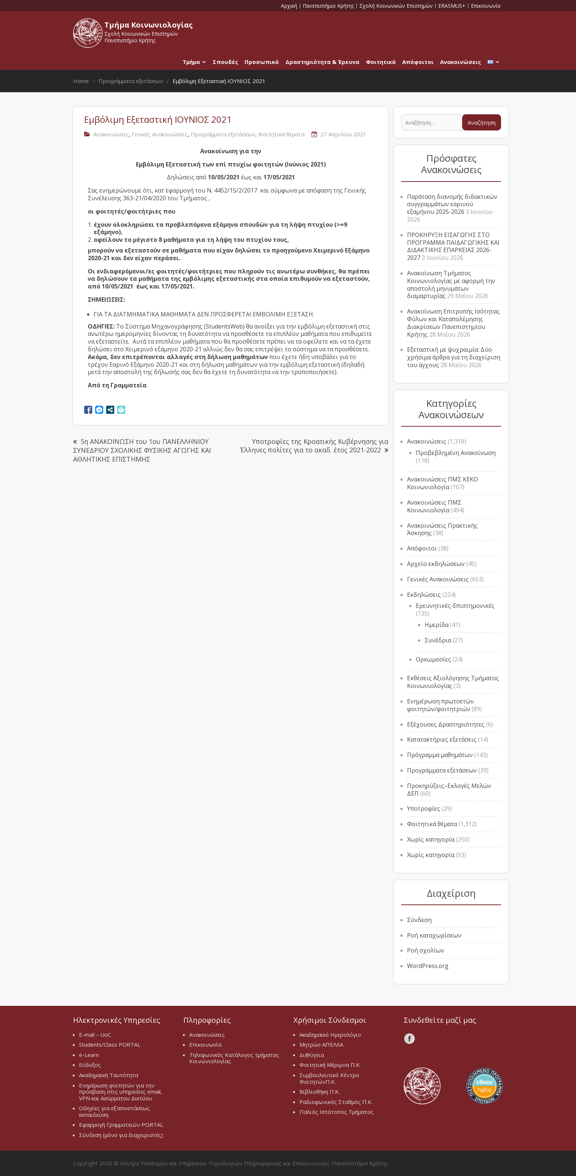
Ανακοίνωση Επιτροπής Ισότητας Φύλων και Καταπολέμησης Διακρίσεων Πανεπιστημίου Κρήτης (453, 322)
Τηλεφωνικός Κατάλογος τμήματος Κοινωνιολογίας (234, 1058)
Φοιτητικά (381, 61)
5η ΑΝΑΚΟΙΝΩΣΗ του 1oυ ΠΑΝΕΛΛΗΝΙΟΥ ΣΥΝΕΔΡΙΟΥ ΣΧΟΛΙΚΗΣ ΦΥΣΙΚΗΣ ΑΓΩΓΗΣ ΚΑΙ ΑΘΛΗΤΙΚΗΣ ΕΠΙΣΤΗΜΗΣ (142, 450)
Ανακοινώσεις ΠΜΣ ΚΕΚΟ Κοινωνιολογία (442, 483)
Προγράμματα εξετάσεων (223, 134)
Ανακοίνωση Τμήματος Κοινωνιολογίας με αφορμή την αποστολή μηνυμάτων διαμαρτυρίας (451, 284)
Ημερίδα (437, 625)
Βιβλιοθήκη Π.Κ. (319, 1091)
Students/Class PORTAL (109, 1044)
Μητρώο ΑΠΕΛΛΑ (321, 1044)
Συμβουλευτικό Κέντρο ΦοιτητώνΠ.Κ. (329, 1078)
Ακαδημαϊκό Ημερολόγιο (330, 1034)
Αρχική (289, 5)
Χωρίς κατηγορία (430, 839)
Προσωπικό (262, 61)
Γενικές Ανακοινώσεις (160, 134)
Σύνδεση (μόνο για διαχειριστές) (121, 1135)
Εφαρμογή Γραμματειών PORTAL (121, 1124)
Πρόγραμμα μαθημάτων (440, 755)
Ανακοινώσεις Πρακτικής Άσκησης (442, 529)
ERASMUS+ (451, 5)
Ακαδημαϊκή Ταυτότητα (108, 1075)
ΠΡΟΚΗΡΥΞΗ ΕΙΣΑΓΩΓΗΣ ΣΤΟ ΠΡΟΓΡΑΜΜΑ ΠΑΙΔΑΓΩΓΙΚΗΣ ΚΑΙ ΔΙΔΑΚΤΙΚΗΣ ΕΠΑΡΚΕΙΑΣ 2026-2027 (453, 246)
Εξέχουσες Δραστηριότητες (446, 724)
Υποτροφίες (423, 808)
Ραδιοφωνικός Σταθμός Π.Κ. (335, 1101)
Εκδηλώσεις (424, 595)
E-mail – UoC (95, 1034)
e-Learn (89, 1054)
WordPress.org (428, 966)
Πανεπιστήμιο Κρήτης (328, 5)
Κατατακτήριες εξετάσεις (441, 739)
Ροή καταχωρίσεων (434, 935)
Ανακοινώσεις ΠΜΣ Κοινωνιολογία (434, 506)
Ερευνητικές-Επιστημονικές (455, 606)
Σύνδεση (419, 920)
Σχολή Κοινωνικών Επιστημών (396, 5)
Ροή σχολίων (425, 950)
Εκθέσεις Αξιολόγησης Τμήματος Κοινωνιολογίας (453, 682)
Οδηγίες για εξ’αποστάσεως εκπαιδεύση (114, 1111)
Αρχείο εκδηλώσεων (436, 564)
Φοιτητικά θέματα (281, 134)
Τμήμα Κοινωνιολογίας (148, 25)
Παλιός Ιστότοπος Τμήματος (336, 1111)
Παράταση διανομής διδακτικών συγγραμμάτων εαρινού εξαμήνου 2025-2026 (452, 204)
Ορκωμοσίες (433, 659)
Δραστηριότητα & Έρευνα (322, 61)
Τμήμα (191, 61)
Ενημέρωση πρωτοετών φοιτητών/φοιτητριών (440, 705)
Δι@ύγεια (311, 1054)
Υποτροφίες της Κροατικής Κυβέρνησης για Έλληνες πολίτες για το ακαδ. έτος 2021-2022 (314, 445)
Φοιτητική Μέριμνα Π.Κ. (330, 1064)
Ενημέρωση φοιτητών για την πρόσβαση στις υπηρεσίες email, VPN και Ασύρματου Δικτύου (120, 1092)
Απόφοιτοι (417, 61)
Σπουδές (225, 61)
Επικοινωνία (485, 5)
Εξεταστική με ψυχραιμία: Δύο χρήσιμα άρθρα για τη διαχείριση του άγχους (453, 357)
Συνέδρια (438, 640)
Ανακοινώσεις (460, 61)
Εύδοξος (90, 1064)
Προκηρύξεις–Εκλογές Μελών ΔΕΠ (449, 789)
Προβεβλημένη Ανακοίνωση (456, 453)
